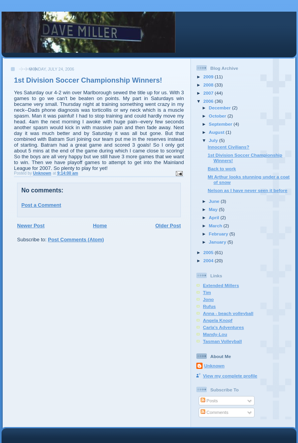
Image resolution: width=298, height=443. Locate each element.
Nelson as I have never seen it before (247, 190)
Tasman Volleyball (222, 341)
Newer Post (31, 225)
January (218, 241)
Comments (215, 412)
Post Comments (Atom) (76, 239)
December (220, 107)
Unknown (214, 365)
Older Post (168, 225)
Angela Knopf (217, 320)
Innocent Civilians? (228, 146)
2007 (209, 92)
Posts (209, 400)
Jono (208, 299)
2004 (209, 260)
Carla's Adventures (223, 327)
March (216, 225)
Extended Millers (221, 285)
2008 (209, 84)
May (214, 209)
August (217, 132)
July (214, 140)
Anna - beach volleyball (228, 313)
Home (100, 225)
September (221, 123)
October (218, 115)
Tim (207, 292)
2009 (209, 76)
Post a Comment (41, 205)
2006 (209, 101)
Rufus (209, 306)
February (219, 233)
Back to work (222, 168)
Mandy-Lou (215, 334)
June (215, 201)
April (214, 217)
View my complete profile (230, 375)
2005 (209, 252)
